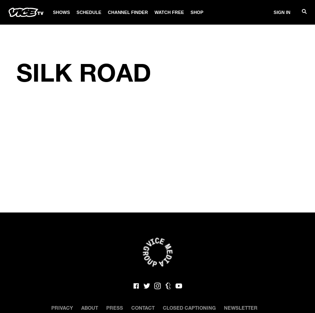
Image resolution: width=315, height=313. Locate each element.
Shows (61, 12)
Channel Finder (128, 12)
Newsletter (241, 307)
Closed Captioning (189, 307)
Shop (197, 12)
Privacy (62, 307)
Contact (143, 307)
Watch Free (169, 12)
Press (114, 307)
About (89, 307)
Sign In (282, 12)
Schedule (89, 12)
